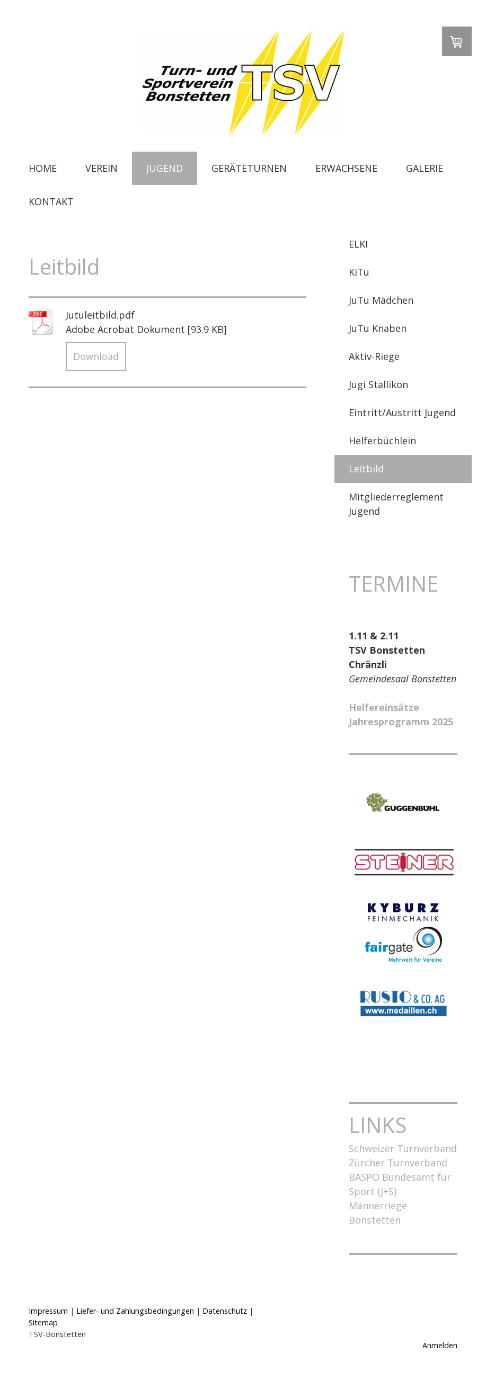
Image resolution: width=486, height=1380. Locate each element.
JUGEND (164, 168)
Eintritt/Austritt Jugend (402, 412)
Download (96, 356)
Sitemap (43, 1322)
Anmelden (439, 1345)
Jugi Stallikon (378, 384)
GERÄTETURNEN (249, 168)
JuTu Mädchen (381, 300)
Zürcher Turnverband (398, 1162)
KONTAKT (51, 201)
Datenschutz (224, 1311)
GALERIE (424, 168)
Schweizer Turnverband (403, 1148)
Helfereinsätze (384, 707)
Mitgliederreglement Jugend (396, 503)
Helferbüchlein (382, 440)
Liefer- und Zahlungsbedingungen (135, 1311)
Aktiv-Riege (374, 356)
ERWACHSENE (346, 168)
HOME (43, 168)
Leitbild (366, 468)
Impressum (48, 1311)
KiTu (359, 272)
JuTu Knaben (378, 328)
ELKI (358, 244)
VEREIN (101, 168)
